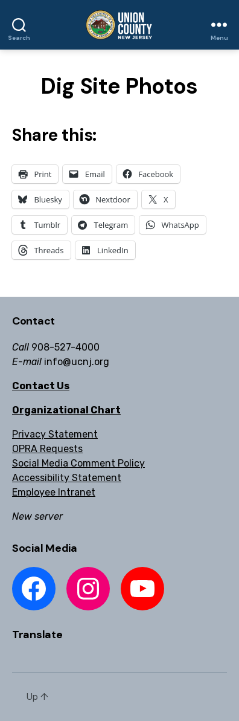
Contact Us (40, 386)
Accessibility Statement (66, 477)
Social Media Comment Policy (78, 463)
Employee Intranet (53, 492)
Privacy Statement (55, 434)
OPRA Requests (47, 448)
